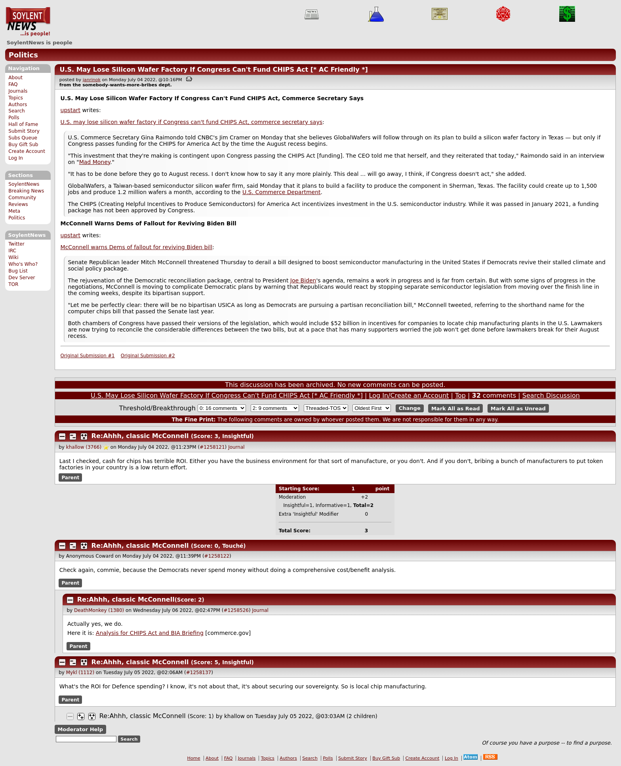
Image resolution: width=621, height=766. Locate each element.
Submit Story (24, 131)
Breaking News (26, 191)
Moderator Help (80, 729)
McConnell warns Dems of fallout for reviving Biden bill (136, 247)
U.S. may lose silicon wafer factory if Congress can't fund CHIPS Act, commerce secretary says (191, 122)
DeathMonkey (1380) (99, 610)
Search (16, 111)
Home (193, 758)
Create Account (26, 151)
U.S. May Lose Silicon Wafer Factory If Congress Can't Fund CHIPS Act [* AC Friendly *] (213, 69)
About (15, 77)
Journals (17, 91)
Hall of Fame (23, 124)
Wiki (13, 257)
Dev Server (21, 277)
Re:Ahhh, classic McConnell (140, 436)
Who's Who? (23, 264)
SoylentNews (28, 22)
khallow (234, 716)
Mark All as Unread (518, 408)
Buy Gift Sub (23, 144)
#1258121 (212, 447)
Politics (23, 55)
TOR (13, 284)
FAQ (12, 84)
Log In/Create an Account (409, 395)
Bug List (18, 271)
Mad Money (94, 162)
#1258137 (198, 672)
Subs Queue (22, 138)
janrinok (92, 79)
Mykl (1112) (80, 672)
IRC (12, 250)
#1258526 (236, 610)
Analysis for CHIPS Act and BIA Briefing (150, 633)
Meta (14, 211)
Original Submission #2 (148, 355)
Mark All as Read (455, 408)
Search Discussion (551, 395)
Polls (13, 117)
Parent (70, 477)
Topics (15, 98)
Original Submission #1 (88, 355)
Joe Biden (303, 280)
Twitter (16, 244)
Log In (15, 158)
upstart (70, 110)
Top (460, 395)
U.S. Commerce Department (281, 192)
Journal (236, 447)
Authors (17, 104)
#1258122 (217, 556)
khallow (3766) (83, 447)
